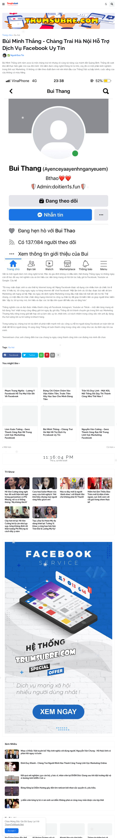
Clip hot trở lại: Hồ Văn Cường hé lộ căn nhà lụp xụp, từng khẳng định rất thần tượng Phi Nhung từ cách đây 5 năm (16, 526)
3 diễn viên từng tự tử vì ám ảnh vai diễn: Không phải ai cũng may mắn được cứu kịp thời (62, 800)
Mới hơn (7, 447)
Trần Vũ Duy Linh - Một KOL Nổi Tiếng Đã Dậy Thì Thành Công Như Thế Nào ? (96, 393)
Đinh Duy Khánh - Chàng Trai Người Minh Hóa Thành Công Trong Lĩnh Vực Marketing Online (64, 763)
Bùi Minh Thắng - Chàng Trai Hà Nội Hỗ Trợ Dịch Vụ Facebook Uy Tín (58, 432)
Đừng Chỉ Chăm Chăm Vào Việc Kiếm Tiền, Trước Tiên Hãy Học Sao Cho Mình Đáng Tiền (58, 395)
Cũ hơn (110, 447)
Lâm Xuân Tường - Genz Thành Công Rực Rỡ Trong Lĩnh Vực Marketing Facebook (18, 433)
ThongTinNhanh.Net (14, 824)
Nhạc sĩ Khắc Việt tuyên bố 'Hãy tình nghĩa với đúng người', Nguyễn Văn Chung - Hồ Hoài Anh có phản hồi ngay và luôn (66, 752)
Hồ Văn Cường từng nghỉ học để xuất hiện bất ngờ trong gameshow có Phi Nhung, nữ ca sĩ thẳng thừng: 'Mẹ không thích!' (16, 497)
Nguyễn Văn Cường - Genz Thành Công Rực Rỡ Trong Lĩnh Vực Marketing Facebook (95, 433)
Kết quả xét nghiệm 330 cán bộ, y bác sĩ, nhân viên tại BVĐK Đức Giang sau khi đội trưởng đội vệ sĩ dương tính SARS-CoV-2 (66, 776)
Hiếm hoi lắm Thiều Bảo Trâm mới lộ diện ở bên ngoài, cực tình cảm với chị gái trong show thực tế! (99, 497)
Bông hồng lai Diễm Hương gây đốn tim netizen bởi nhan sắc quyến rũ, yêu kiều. (58, 788)
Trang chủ (7, 35)
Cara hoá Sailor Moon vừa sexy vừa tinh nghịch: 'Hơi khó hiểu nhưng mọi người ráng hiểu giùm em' (44, 496)
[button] (3, 4)
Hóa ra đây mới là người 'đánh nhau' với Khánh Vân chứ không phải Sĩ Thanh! (72, 494)
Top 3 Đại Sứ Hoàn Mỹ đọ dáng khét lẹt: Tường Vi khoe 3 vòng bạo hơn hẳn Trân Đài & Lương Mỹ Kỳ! (44, 525)
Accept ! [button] (12, 831)
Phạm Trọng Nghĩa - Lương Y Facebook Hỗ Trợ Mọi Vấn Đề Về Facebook (20, 393)
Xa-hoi (17, 35)
